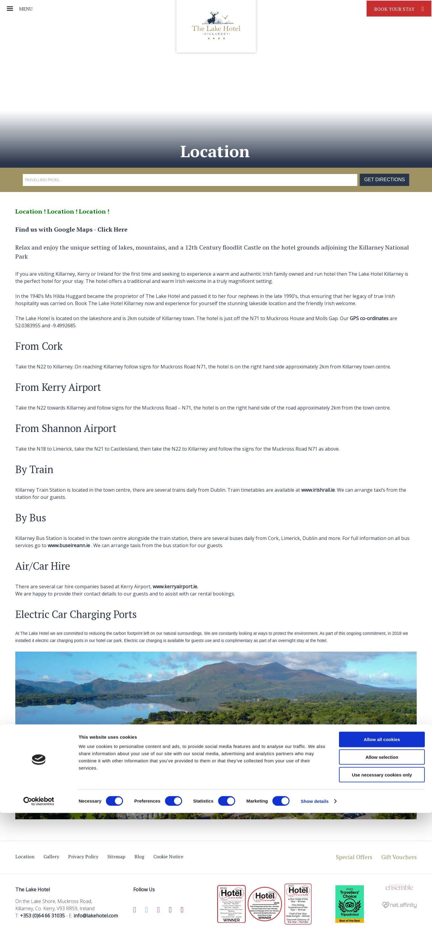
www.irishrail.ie (318, 490)
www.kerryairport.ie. (175, 586)
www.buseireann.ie (69, 545)
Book (399, 8)
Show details (315, 933)
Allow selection (381, 889)
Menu (25, 8)
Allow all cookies (382, 871)
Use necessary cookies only (382, 906)
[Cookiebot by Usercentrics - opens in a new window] (39, 933)
